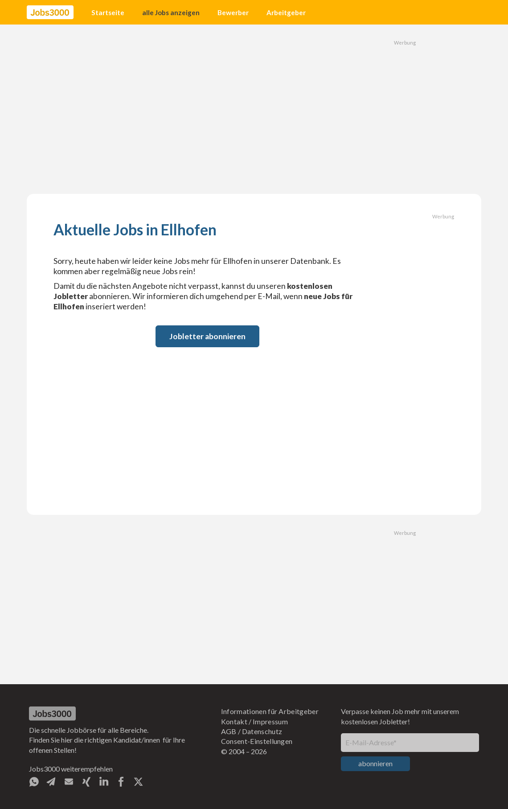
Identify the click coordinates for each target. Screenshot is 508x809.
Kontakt (234, 721)
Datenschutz (262, 731)
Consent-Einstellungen (257, 741)
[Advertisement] (254, 109)
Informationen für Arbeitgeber (270, 711)
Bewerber (233, 12)
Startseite (107, 12)
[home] (50, 12)
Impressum (270, 721)
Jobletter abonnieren (207, 336)
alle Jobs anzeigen (171, 12)
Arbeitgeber (286, 12)
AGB (229, 731)
